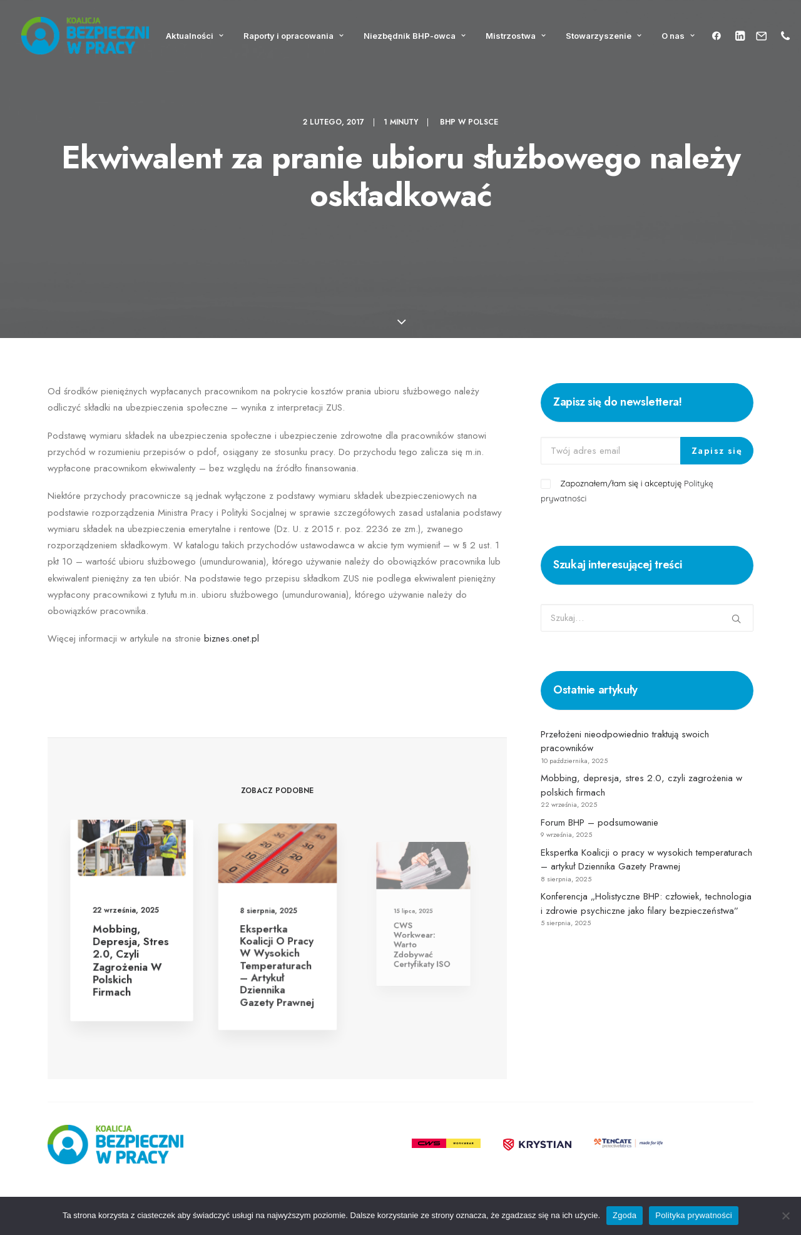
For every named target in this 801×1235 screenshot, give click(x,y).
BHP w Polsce (469, 122)
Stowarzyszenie (603, 36)
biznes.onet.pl (231, 638)
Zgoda (624, 1215)
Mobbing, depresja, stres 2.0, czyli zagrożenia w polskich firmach (130, 954)
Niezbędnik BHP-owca (415, 36)
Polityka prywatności (693, 1215)
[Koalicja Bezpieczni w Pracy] (85, 35)
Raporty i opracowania (293, 36)
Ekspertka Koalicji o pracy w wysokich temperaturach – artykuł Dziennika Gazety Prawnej (277, 952)
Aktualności (194, 36)
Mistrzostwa (516, 36)
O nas (678, 36)
